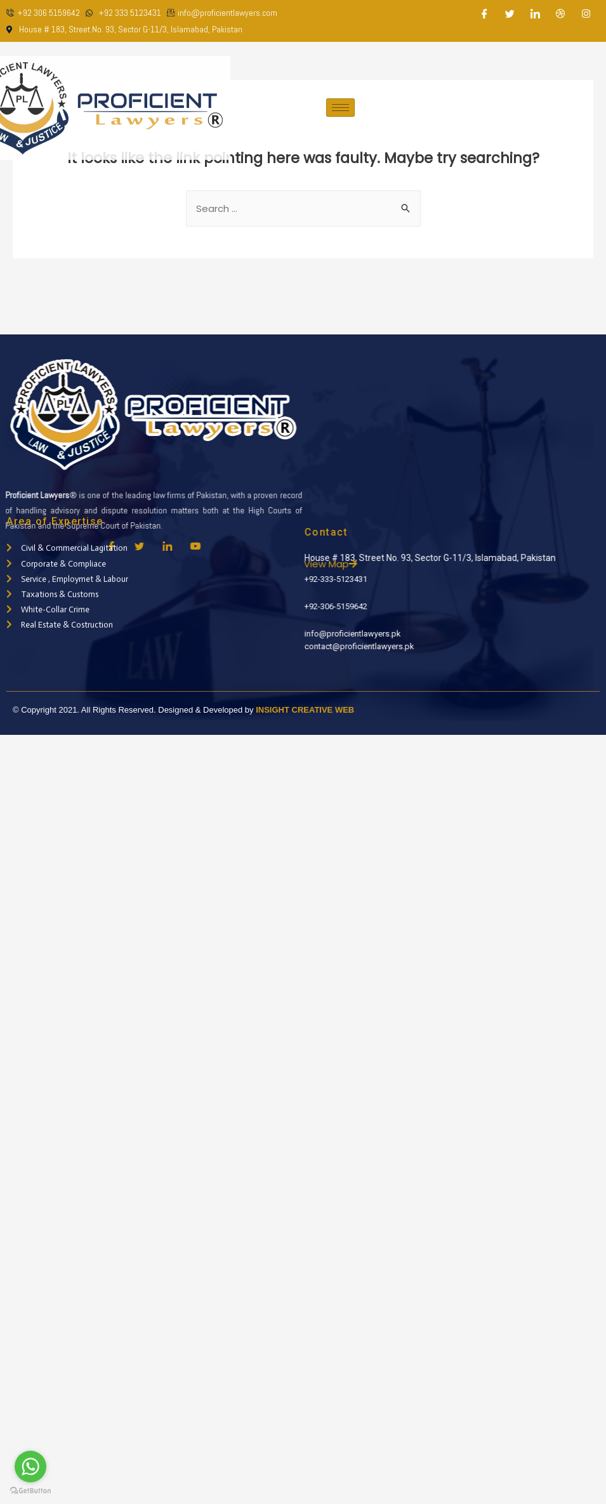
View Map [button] (360, 564)
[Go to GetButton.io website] (30, 1491)
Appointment (554, 107)
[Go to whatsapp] (30, 1466)
